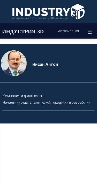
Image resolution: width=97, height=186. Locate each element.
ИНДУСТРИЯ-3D (23, 31)
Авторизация (68, 31)
